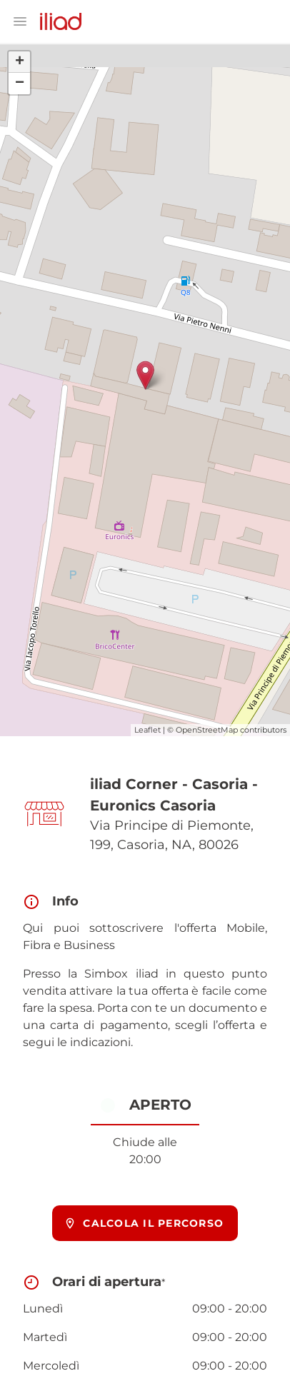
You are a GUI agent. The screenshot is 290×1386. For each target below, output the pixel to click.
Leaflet (147, 730)
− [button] (19, 83)
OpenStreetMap (207, 730)
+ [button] (19, 62)
